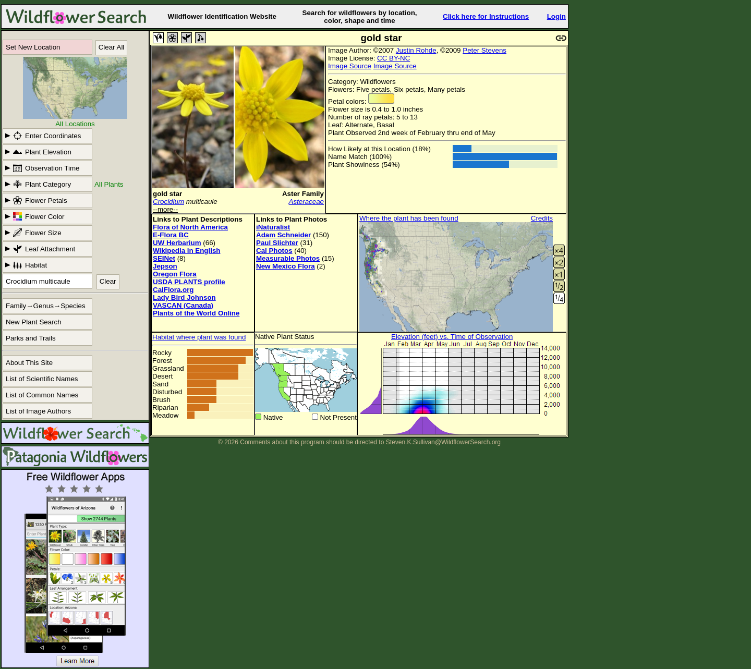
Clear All (112, 47)
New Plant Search (34, 322)
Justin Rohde (416, 50)
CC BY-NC (393, 58)
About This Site (29, 363)
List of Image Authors (38, 411)
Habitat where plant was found (199, 337)
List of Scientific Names (42, 379)
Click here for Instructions (486, 16)
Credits (542, 218)
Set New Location (33, 47)
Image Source (349, 66)
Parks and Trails (31, 338)
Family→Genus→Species (46, 306)
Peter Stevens (484, 50)
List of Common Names (42, 395)
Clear (108, 281)
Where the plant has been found (408, 218)
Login (556, 16)
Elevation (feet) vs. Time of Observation (452, 336)
